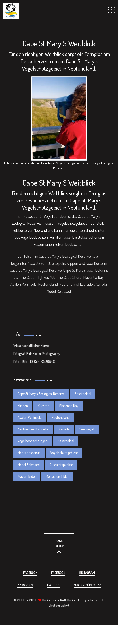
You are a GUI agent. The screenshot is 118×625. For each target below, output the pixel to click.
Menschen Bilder (57, 476)
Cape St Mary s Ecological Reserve (41, 393)
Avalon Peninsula (30, 417)
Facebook (30, 572)
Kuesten (43, 405)
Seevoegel (86, 429)
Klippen (23, 405)
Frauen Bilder (27, 476)
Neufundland (61, 417)
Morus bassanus (29, 452)
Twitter (53, 585)
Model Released (29, 464)
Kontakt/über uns (87, 585)
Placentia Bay (68, 405)
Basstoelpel (83, 393)
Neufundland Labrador (33, 429)
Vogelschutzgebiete (64, 452)
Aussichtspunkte (61, 464)
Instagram (87, 572)
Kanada (64, 429)
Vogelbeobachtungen (33, 441)
